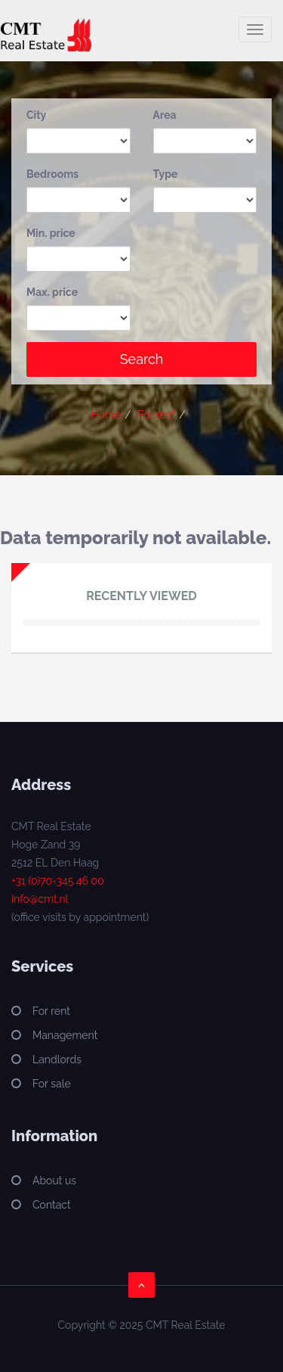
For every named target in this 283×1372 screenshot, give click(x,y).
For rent (156, 415)
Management (64, 1035)
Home (106, 415)
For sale (51, 1084)
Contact (51, 1205)
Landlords (57, 1059)
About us (54, 1180)
